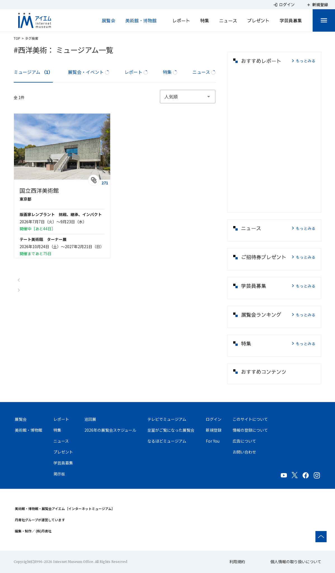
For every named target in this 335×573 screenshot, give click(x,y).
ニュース (228, 20)
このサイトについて (250, 419)
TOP (17, 38)
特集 (204, 20)
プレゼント (258, 20)
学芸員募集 (291, 20)
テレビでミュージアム (166, 419)
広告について (244, 441)
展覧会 (108, 20)
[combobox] (187, 96)
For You (213, 441)
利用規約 (237, 561)
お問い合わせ (244, 452)
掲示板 (59, 473)
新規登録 (213, 430)
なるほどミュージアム (166, 441)
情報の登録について (250, 430)
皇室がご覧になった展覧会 (170, 430)
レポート (181, 20)
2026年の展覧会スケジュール (110, 430)
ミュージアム (33, 72)
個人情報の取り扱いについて (295, 561)
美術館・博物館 (141, 20)
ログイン (213, 419)
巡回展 (90, 419)
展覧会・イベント (88, 72)
